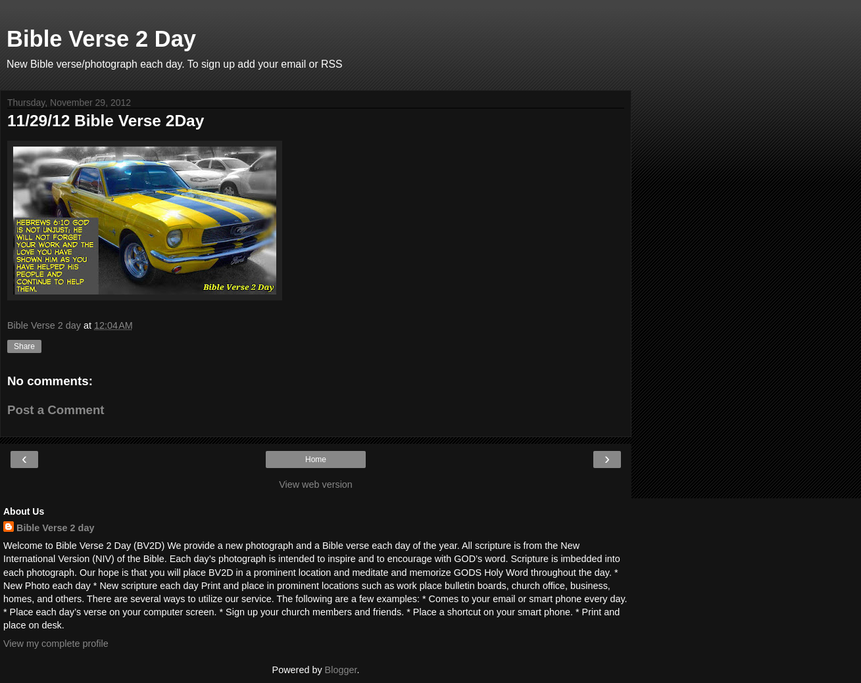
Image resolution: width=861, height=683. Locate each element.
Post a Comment (56, 410)
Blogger (341, 670)
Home (315, 459)
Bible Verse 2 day (55, 528)
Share (24, 346)
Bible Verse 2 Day (101, 38)
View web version (316, 484)
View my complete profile (56, 643)
